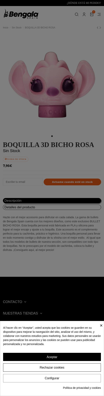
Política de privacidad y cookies (82, 387)
